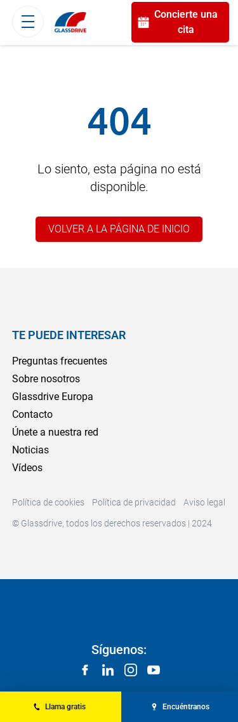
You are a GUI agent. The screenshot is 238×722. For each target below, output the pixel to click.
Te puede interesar (69, 335)
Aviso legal (204, 502)
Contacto (32, 414)
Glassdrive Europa (52, 397)
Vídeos (27, 468)
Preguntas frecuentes (59, 361)
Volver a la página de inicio (119, 229)
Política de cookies (48, 502)
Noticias (30, 450)
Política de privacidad (134, 502)
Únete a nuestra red (55, 432)
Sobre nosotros (46, 379)
